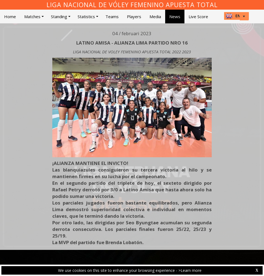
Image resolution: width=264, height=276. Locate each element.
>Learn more (190, 270)
